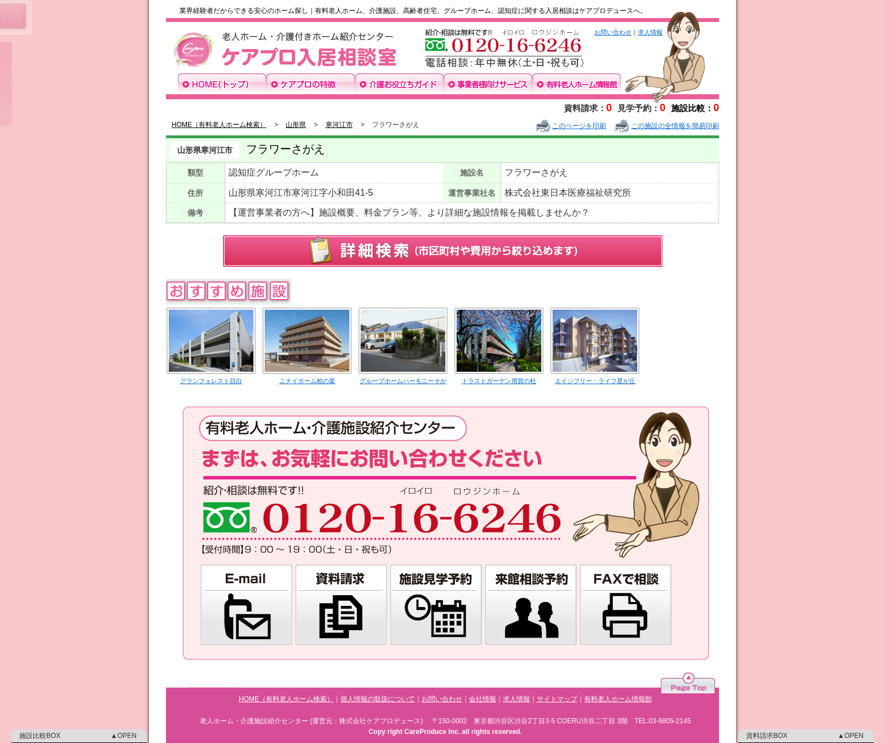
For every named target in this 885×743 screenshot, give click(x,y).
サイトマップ (557, 699)
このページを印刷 (571, 126)
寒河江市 (339, 125)
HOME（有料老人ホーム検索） (219, 125)
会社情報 (482, 699)
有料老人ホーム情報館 (618, 699)
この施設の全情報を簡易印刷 (667, 126)
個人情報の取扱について (377, 699)
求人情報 (650, 32)
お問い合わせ (613, 32)
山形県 (296, 125)
